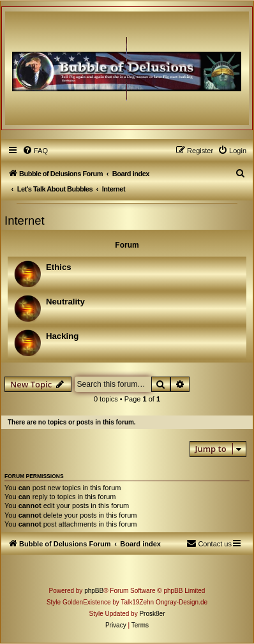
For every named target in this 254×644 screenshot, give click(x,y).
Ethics (58, 267)
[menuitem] (35, 150)
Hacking (62, 336)
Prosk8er (152, 613)
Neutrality (65, 301)
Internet (24, 220)
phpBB (93, 590)
